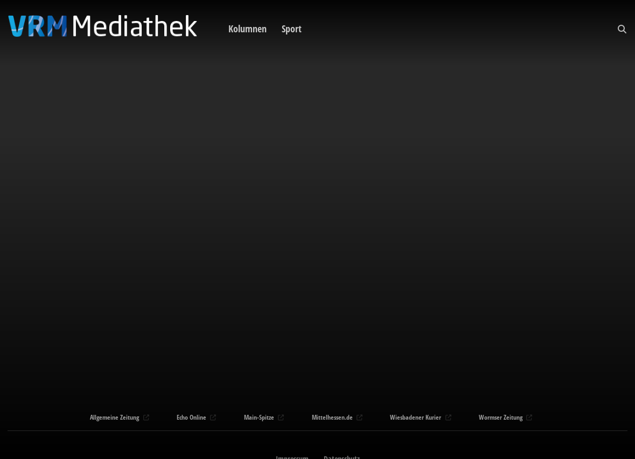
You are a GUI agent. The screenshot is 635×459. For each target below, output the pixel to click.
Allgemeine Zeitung (118, 417)
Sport (292, 28)
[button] (622, 29)
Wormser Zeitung (504, 417)
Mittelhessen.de (336, 417)
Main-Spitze (263, 417)
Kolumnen (247, 28)
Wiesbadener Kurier (419, 417)
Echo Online (195, 417)
